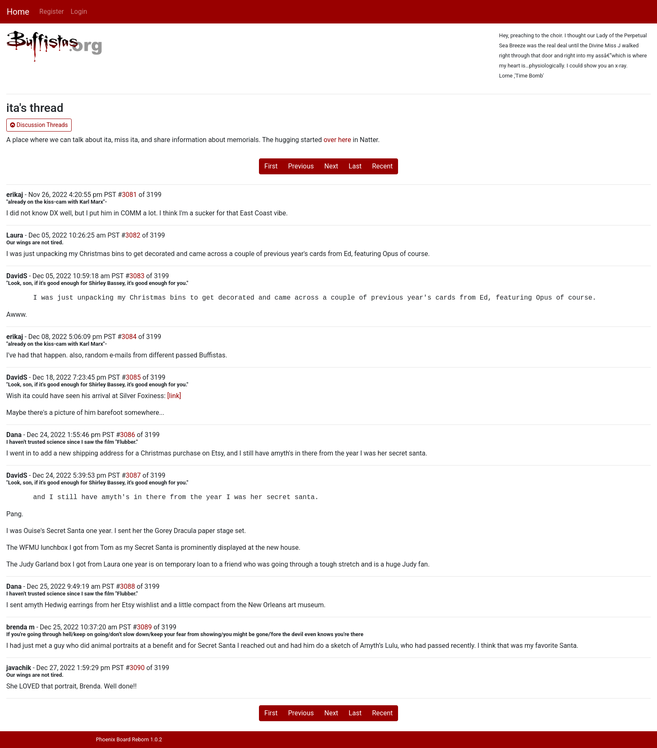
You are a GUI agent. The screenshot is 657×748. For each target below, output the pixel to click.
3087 (133, 475)
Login (78, 12)
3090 (137, 668)
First (271, 166)
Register (51, 12)
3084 (129, 337)
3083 (137, 276)
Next (331, 166)
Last (355, 166)
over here (337, 140)
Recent (382, 166)
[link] (174, 396)
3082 (132, 235)
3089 (144, 627)
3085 (133, 377)
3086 (127, 435)
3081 (129, 195)
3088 (127, 586)
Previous (301, 166)
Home (18, 12)
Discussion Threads (39, 125)
